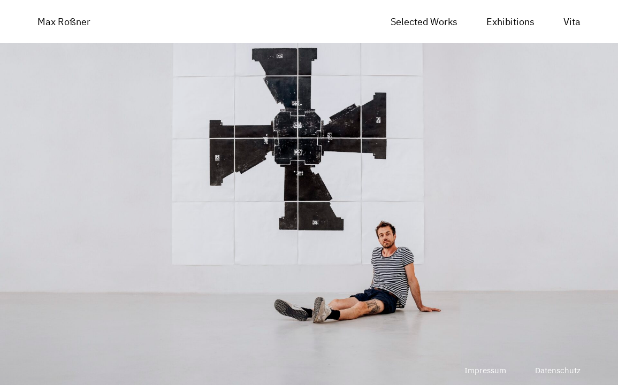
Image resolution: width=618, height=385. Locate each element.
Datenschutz (558, 370)
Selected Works (424, 22)
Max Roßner (63, 22)
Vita (572, 22)
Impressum (485, 370)
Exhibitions (510, 22)
